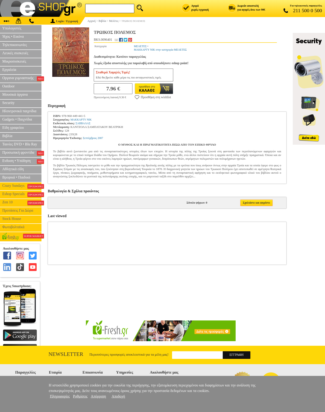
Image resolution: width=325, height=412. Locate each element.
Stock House (11, 219)
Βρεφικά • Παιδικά (16, 177)
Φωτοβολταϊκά (13, 227)
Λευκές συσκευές (15, 53)
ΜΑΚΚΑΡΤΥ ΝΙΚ (81, 119)
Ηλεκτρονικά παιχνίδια (19, 111)
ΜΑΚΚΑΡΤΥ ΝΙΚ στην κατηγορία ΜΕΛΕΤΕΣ (160, 49)
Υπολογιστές (11, 28)
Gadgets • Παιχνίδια (17, 119)
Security (8, 103)
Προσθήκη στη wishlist (153, 97)
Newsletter (66, 354)
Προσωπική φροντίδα (21, 153)
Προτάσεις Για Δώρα (17, 210)
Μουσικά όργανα (15, 94)
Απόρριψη (98, 396)
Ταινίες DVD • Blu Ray (19, 144)
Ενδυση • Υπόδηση (21, 161)
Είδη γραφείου (13, 128)
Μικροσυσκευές (14, 61)
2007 (100, 138)
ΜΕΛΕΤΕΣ (140, 46)
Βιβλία (7, 136)
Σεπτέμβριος (90, 138)
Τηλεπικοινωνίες (14, 45)
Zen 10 (21, 202)
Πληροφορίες (60, 396)
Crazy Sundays (21, 186)
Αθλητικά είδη (13, 169)
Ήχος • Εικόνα (13, 36)
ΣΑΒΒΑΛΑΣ (83, 123)
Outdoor (8, 86)
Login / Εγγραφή (64, 21)
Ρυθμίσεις (80, 396)
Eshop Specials (21, 194)
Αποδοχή (118, 396)
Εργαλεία (9, 70)
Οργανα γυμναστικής (21, 78)
